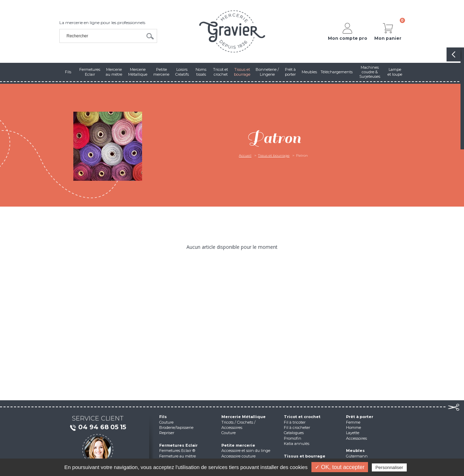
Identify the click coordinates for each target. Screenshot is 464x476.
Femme (353, 422)
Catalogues (294, 432)
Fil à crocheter (297, 427)
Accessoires (356, 438)
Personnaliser (389, 467)
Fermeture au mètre (177, 456)
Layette (352, 432)
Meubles (355, 450)
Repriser (166, 432)
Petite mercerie (238, 445)
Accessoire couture (238, 456)
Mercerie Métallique (243, 416)
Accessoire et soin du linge (245, 450)
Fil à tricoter (294, 422)
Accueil (245, 155)
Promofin (292, 438)
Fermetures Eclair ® (177, 450)
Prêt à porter (359, 416)
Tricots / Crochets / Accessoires (238, 425)
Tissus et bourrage (273, 155)
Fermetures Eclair (178, 445)
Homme (353, 427)
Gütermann (357, 456)
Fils (163, 416)
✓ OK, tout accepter (339, 467)
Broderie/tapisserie (176, 427)
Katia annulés (296, 443)
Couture (166, 422)
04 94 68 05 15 (97, 427)
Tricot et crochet (302, 416)
